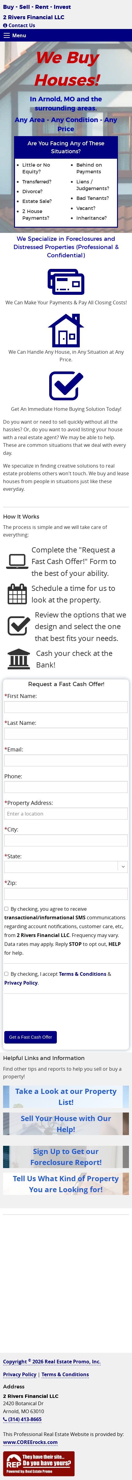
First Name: (20, 696)
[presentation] (65, 814)
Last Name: (20, 722)
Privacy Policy (21, 982)
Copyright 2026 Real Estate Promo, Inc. (52, 1361)
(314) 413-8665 (22, 1419)
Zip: (10, 882)
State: (13, 856)
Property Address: (28, 802)
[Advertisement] (66, 1287)
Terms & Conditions (82, 974)
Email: (13, 749)
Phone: (13, 776)
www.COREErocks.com (30, 1442)
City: (11, 829)
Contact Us (19, 25)
